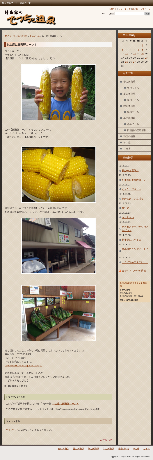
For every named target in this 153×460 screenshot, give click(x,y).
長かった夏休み (130, 170)
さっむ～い (128, 217)
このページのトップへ (103, 440)
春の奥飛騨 (129, 81)
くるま (127, 148)
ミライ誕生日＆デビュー (135, 262)
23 (146, 57)
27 (134, 61)
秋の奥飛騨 (129, 105)
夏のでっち (35, 36)
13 (134, 53)
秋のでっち (133, 112)
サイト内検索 (108, 13)
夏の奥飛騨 (22, 36)
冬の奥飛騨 (129, 118)
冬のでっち (133, 124)
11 (126, 53)
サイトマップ (124, 9)
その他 (127, 142)
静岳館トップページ (141, 9)
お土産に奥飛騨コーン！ (65, 403)
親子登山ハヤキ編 (131, 239)
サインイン (12, 429)
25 (126, 61)
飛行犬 (125, 208)
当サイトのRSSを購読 (134, 270)
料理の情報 (129, 136)
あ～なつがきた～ (131, 189)
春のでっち (133, 87)
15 (142, 53)
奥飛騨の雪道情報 (136, 130)
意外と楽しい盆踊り (132, 198)
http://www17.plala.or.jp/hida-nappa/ (23, 365)
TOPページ (10, 36)
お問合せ (113, 9)
